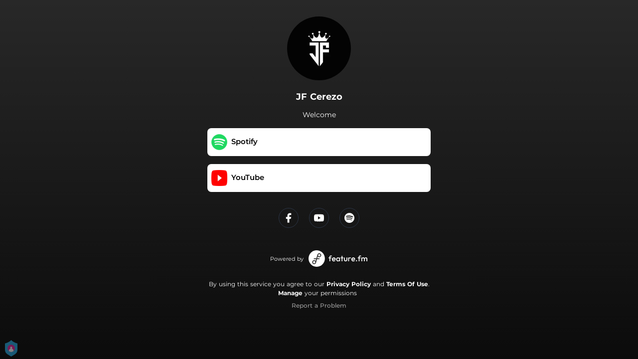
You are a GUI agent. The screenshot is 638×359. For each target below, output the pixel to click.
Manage (290, 293)
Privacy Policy (348, 284)
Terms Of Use (407, 284)
